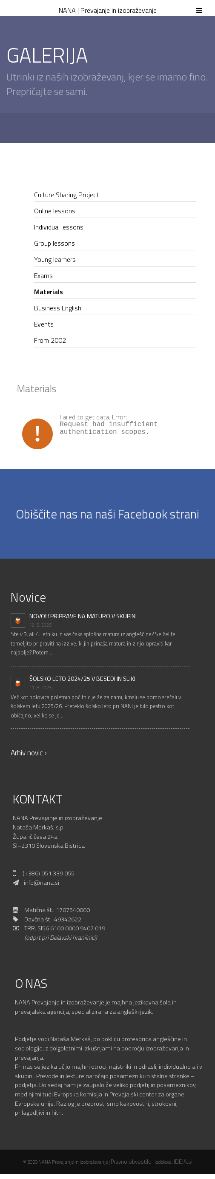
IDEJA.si (183, 1161)
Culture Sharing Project (66, 194)
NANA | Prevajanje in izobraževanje (108, 10)
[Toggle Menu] (199, 7)
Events (44, 324)
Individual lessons (58, 227)
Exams (43, 275)
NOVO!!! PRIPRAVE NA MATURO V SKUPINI (83, 616)
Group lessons (54, 243)
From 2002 (50, 340)
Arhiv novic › (29, 752)
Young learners (55, 259)
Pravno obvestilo (131, 1161)
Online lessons (54, 211)
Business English (57, 308)
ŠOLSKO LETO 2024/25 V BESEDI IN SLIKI (82, 678)
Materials (48, 292)
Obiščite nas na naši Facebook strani (107, 513)
